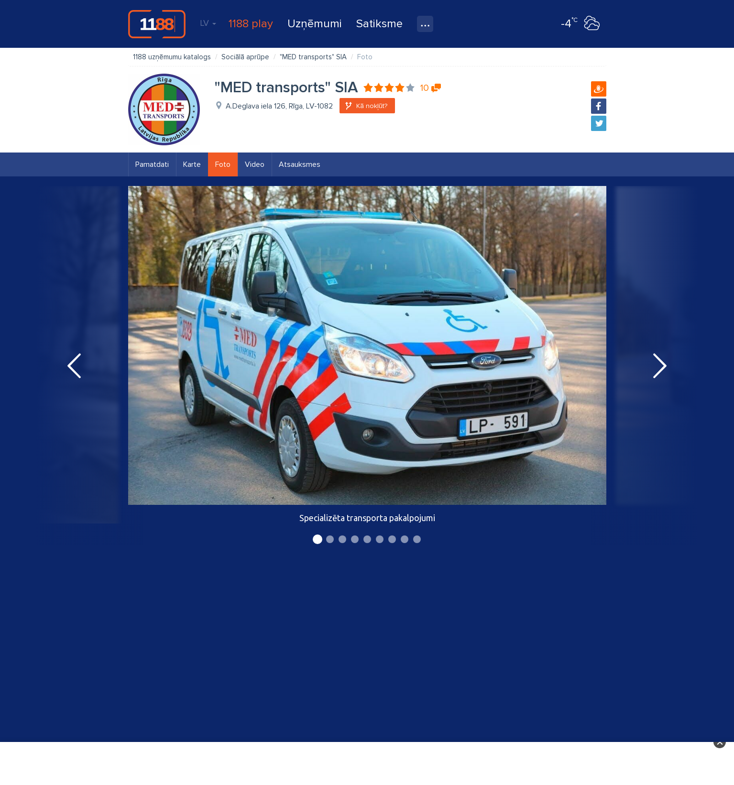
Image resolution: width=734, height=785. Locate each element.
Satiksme (379, 24)
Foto (222, 164)
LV (208, 23)
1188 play (251, 24)
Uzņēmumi (314, 24)
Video (254, 164)
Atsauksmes (299, 164)
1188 (157, 24)
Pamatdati (152, 164)
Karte (192, 164)
